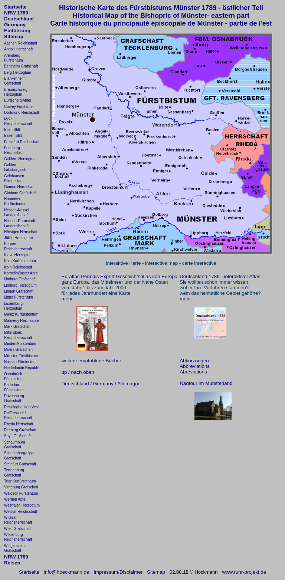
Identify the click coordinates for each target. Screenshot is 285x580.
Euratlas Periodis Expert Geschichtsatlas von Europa (120, 276)
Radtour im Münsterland (206, 383)
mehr (67, 298)
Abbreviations (195, 366)
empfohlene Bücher (99, 360)
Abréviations (193, 372)
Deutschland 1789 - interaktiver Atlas (220, 276)
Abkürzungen (194, 360)
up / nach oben (78, 372)
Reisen (12, 563)
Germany (15, 24)
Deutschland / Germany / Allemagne (101, 383)
